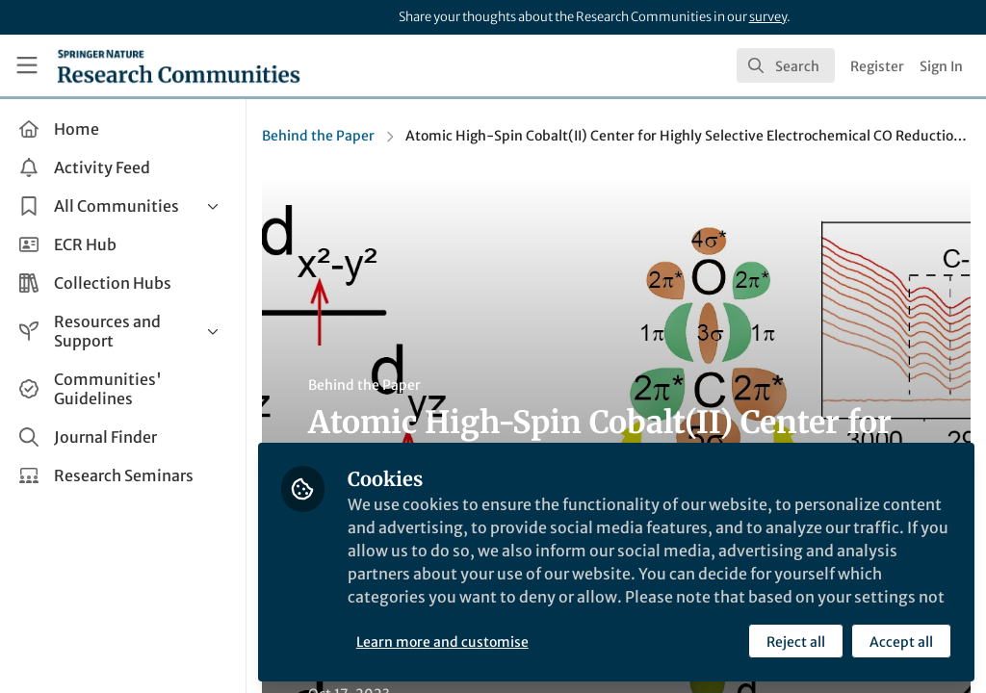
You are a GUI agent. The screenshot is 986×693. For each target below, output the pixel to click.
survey (768, 17)
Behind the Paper (318, 135)
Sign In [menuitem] (941, 66)
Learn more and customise (442, 642)
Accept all (901, 642)
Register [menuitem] (877, 66)
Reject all (795, 642)
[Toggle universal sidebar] (27, 65)
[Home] (178, 65)
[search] (786, 65)
